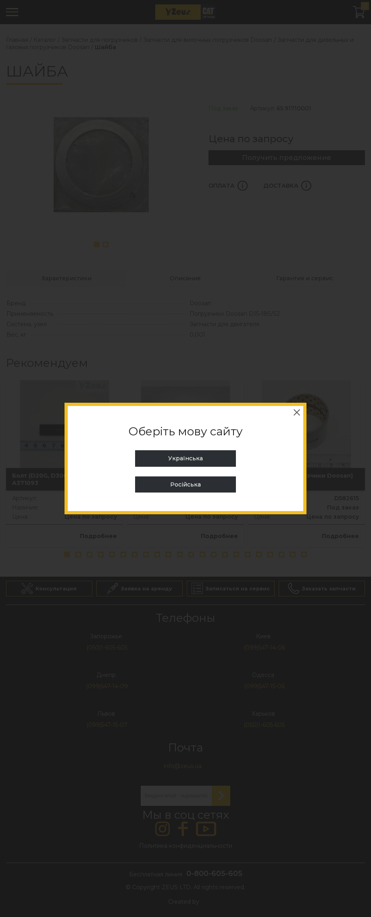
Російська (185, 484)
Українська (185, 458)
